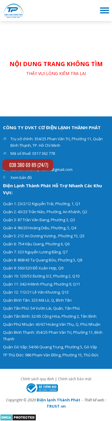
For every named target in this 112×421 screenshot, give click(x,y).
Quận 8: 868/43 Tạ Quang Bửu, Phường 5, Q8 (42, 260)
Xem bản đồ (21, 177)
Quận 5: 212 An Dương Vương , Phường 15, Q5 (44, 235)
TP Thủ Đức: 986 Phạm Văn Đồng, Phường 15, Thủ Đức (51, 355)
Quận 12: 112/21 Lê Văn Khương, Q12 (36, 292)
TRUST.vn (56, 406)
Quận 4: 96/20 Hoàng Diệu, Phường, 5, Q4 (39, 227)
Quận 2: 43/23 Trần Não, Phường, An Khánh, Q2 (45, 211)
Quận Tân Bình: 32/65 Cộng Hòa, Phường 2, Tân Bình (49, 316)
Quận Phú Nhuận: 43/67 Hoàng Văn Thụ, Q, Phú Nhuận (51, 324)
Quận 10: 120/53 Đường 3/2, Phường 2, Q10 (41, 276)
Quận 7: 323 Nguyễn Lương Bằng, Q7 (35, 252)
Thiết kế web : (95, 400)
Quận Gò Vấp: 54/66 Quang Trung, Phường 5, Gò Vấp (50, 347)
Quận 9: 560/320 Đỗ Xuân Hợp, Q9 (33, 268)
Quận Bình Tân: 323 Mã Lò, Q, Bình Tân (37, 300)
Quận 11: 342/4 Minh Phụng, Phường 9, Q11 (41, 284)
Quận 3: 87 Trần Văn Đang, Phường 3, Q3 (39, 219)
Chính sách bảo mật (74, 378)
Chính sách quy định (37, 378)
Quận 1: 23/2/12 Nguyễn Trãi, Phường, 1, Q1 (41, 203)
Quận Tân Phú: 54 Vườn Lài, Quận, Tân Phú (41, 308)
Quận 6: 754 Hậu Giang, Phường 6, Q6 (36, 244)
